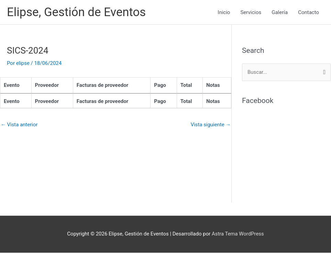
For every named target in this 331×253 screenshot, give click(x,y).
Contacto (308, 12)
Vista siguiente (210, 125)
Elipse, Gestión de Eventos (77, 12)
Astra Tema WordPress (237, 234)
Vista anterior (19, 125)
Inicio (224, 12)
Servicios (250, 12)
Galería (280, 12)
